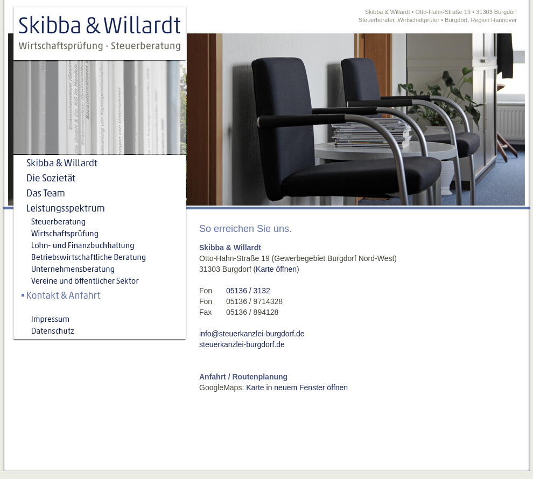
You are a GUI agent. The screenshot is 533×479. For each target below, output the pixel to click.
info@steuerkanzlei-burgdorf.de (252, 333)
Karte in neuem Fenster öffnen (297, 387)
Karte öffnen (276, 269)
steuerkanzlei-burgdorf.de (242, 344)
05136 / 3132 (248, 290)
